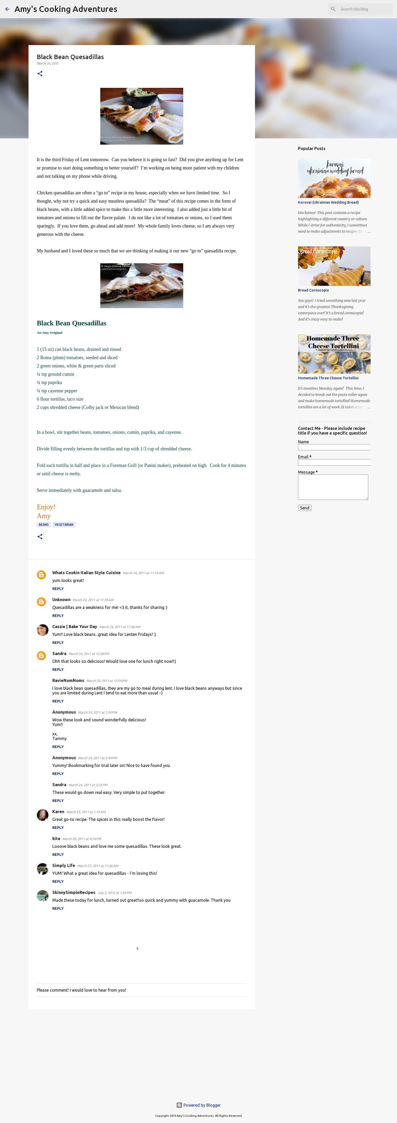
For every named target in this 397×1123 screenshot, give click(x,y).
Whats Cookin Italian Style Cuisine (86, 572)
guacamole (92, 490)
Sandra (59, 653)
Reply (58, 589)
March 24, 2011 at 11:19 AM (143, 573)
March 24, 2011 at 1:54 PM (97, 712)
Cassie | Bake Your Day (74, 626)
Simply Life (63, 865)
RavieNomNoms (68, 680)
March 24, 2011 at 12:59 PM (106, 681)
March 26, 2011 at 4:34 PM (81, 839)
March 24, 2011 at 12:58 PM (88, 654)
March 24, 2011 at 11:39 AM (93, 600)
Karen (58, 811)
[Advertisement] (141, 1053)
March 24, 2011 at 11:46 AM (119, 627)
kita (56, 838)
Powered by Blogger (198, 1105)
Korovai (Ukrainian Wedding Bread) (328, 202)
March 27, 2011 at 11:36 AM (97, 866)
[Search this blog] (365, 9)
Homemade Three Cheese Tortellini (328, 378)
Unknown (61, 599)
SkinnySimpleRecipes (73, 892)
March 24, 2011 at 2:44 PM (97, 758)
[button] (40, 73)
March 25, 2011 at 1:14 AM (85, 812)
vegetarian (64, 524)
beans (44, 524)
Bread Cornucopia (313, 290)
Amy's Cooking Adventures (66, 8)
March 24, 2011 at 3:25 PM (87, 785)
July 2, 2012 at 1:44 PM (114, 892)
